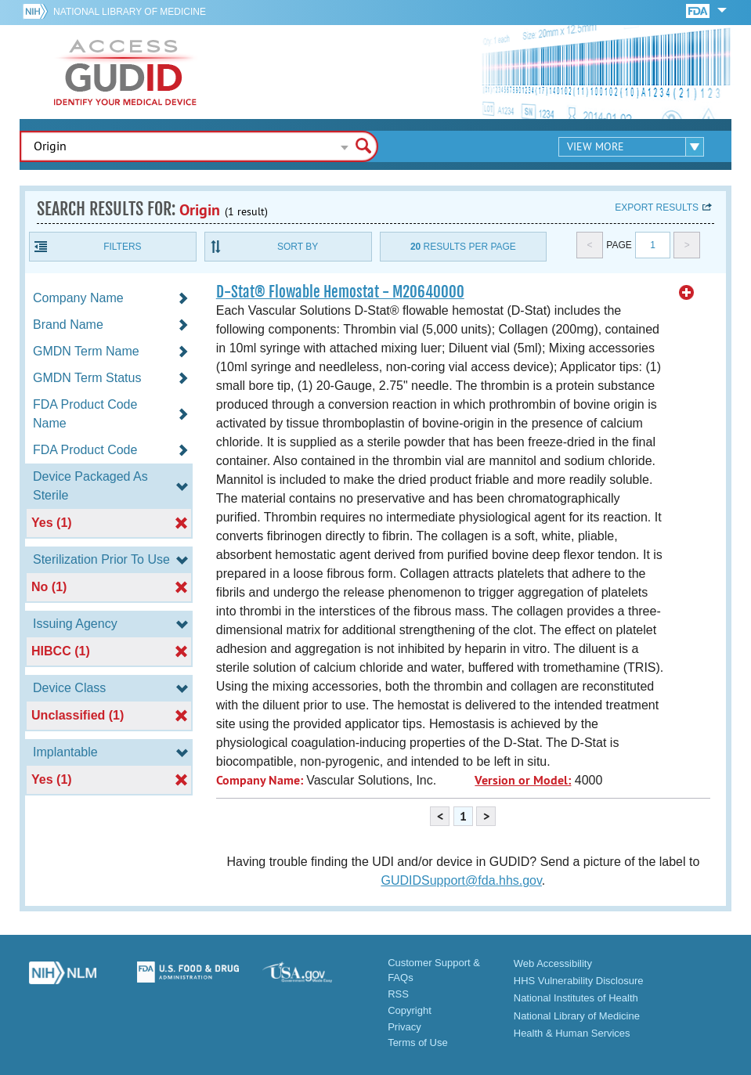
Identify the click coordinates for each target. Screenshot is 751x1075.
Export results (657, 207)
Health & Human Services (572, 1033)
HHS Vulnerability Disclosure (579, 981)
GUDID (125, 72)
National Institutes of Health (576, 998)
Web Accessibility (553, 963)
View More (595, 146)
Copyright (409, 1010)
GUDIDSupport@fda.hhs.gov (461, 880)
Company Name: (259, 780)
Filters (122, 246)
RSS (398, 994)
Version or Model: (523, 780)
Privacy (404, 1027)
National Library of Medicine (129, 11)
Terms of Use (418, 1042)
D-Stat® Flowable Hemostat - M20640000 (340, 292)
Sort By (297, 246)
